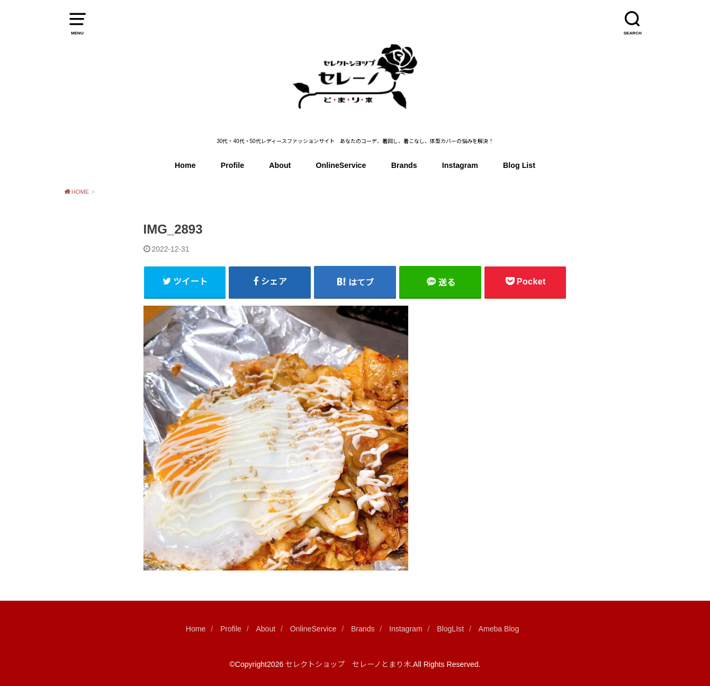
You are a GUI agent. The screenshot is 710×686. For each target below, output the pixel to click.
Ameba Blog (499, 629)
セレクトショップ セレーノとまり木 (348, 664)
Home (185, 165)
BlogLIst (450, 629)
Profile (232, 165)
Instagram (460, 165)
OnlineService (341, 165)
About (280, 165)
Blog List (519, 165)
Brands (404, 165)
